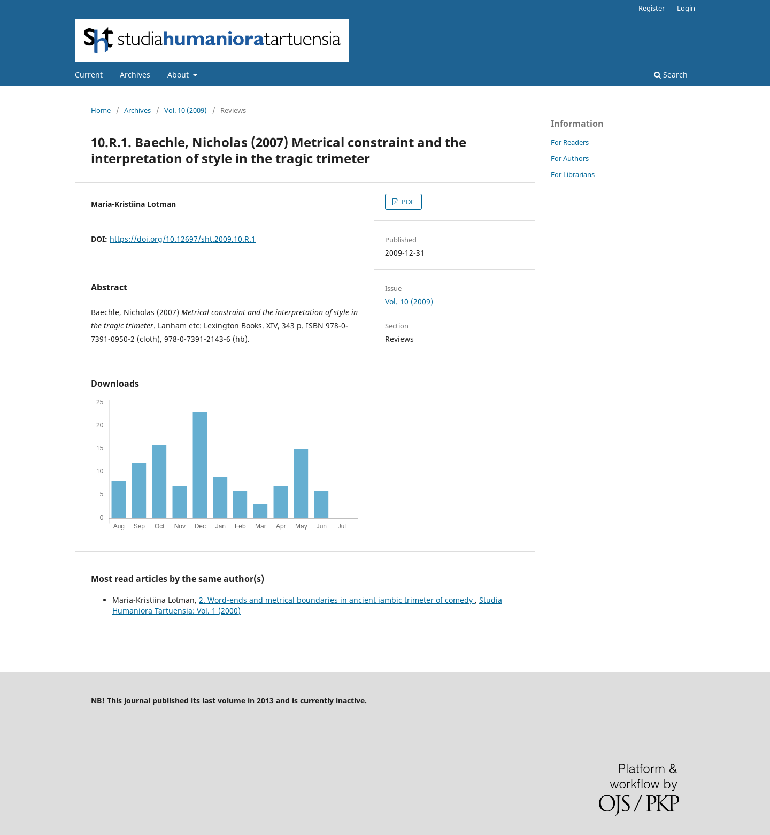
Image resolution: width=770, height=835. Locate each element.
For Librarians (573, 174)
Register (651, 8)
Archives (135, 75)
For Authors (570, 158)
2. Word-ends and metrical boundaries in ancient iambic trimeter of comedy (337, 600)
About (179, 75)
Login (686, 8)
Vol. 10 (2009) (185, 110)
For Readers (570, 142)
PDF (407, 201)
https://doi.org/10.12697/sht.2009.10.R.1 (183, 239)
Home (101, 110)
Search (671, 75)
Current (89, 75)
